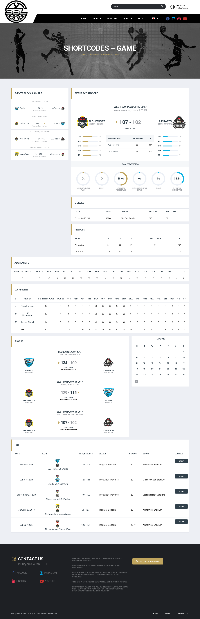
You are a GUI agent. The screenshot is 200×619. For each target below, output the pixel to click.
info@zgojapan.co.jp (183, 8)
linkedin (19, 581)
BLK (81, 272)
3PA (121, 272)
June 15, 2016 (26, 479)
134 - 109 (85, 464)
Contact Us (182, 613)
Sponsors (112, 19)
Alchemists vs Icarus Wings (58, 509)
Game (44, 454)
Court (146, 454)
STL (73, 272)
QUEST (126, 19)
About (95, 19)
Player (27, 299)
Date (17, 454)
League (102, 454)
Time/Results (86, 454)
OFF (161, 272)
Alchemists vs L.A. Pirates (58, 494)
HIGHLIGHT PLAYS (22, 272)
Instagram (48, 573)
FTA (145, 272)
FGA (97, 272)
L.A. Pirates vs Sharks (58, 464)
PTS (49, 272)
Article (179, 454)
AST (65, 272)
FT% (153, 272)
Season (133, 454)
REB (57, 272)
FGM (89, 272)
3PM (113, 272)
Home (83, 19)
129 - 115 (85, 479)
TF (183, 272)
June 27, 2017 (26, 525)
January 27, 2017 (26, 510)
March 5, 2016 (26, 464)
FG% (105, 272)
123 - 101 (85, 525)
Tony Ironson (27, 306)
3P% (129, 272)
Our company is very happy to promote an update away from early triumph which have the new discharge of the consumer (99, 575)
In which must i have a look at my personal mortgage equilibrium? (96, 567)
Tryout (141, 19)
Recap (181, 461)
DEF (169, 272)
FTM (137, 272)
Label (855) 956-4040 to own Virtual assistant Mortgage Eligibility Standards (96, 560)
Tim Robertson (27, 314)
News (167, 613)
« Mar (136, 381)
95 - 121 (86, 510)
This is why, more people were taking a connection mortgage (99, 582)
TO (176, 272)
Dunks (39, 272)
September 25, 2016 (26, 495)
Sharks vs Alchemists (58, 479)
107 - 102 (85, 495)
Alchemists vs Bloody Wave (58, 524)
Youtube (47, 581)
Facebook (19, 573)
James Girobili (27, 322)
